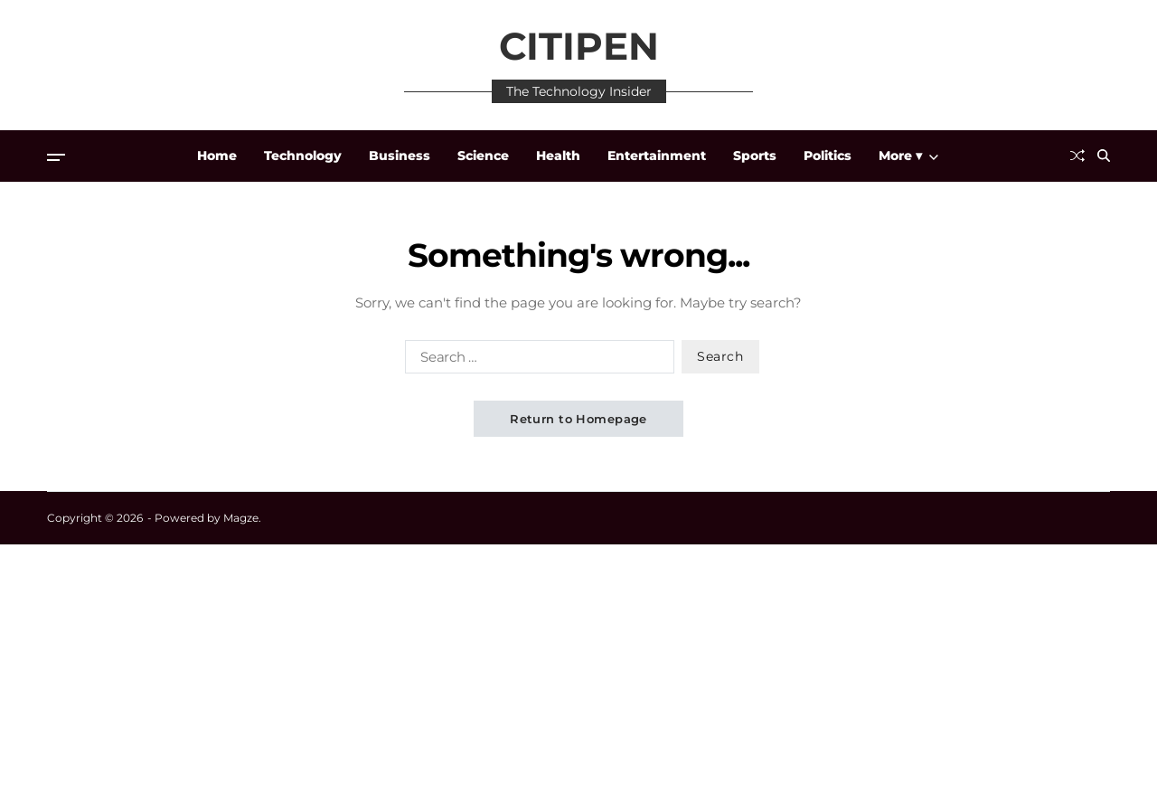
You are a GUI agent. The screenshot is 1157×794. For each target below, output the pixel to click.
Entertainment (656, 155)
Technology (303, 155)
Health (558, 155)
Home (217, 155)
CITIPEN (579, 46)
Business (399, 155)
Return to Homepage (578, 418)
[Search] (1103, 155)
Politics (827, 155)
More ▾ (908, 155)
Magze (241, 518)
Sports (754, 155)
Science (483, 155)
